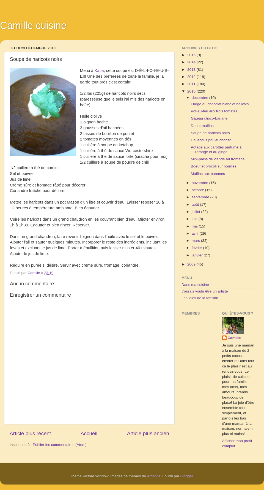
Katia (99, 70)
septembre (201, 197)
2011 (192, 84)
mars (196, 241)
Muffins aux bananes (208, 174)
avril (196, 233)
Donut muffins (202, 126)
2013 (192, 69)
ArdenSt (153, 476)
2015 (192, 55)
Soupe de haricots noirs (210, 133)
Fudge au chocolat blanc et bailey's (220, 104)
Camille (234, 338)
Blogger (186, 476)
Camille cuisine (33, 25)
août (196, 204)
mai (195, 226)
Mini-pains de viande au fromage (218, 159)
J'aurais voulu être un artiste (205, 291)
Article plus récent (30, 433)
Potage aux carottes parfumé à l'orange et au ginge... (216, 149)
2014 (192, 62)
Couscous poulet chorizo (211, 140)
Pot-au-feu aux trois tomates (214, 111)
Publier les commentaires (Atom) (60, 445)
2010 (192, 91)
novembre (200, 183)
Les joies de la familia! (200, 298)
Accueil (89, 433)
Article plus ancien (148, 433)
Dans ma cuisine (195, 285)
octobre (198, 190)
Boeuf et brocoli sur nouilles (214, 166)
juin (195, 219)
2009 (192, 264)
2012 (192, 77)
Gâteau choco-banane (209, 118)
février (197, 248)
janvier (198, 255)
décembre (200, 98)
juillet (196, 212)
